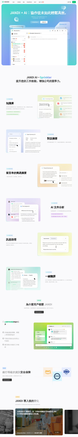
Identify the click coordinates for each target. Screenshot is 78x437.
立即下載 (69, 2)
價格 (24, 2)
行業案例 (19, 2)
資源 (35, 2)
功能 (13, 2)
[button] (17, 26)
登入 (74, 2)
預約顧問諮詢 (29, 2)
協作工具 (41, 2)
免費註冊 (44, 22)
